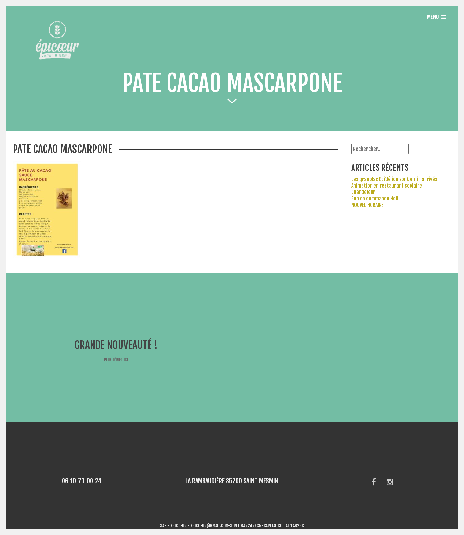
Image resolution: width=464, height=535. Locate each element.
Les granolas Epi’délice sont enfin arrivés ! (395, 179)
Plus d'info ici (116, 359)
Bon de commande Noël (375, 198)
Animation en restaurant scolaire (386, 185)
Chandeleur (363, 192)
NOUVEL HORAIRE (367, 205)
